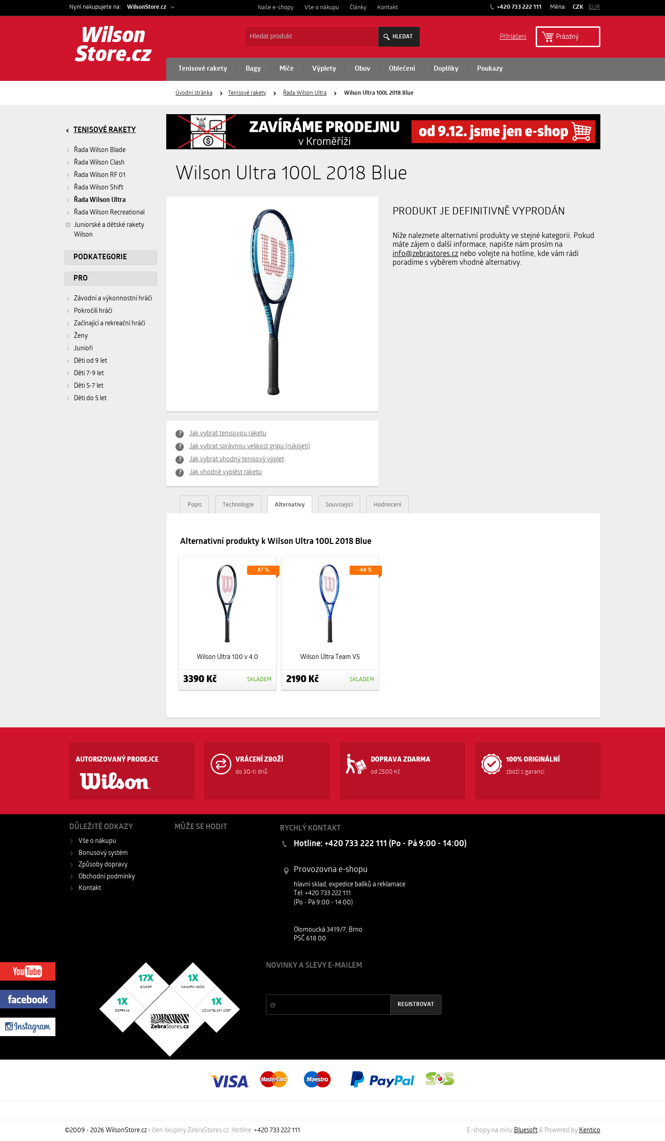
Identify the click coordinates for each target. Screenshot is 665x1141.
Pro (80, 278)
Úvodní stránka (193, 93)
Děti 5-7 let (88, 386)
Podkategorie (100, 257)
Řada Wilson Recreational (109, 212)
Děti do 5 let (90, 398)
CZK (578, 7)
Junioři (83, 348)
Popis (194, 505)
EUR (594, 7)
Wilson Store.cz (113, 46)
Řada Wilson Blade (100, 150)
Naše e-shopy (276, 8)
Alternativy (290, 505)
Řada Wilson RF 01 (100, 175)
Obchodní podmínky (107, 876)
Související (339, 505)
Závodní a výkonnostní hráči (113, 298)
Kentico (589, 1130)
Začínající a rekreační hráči (109, 323)
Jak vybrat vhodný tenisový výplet (236, 459)
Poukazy (490, 69)
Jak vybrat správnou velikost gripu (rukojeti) (249, 446)
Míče (286, 69)
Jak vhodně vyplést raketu (225, 472)
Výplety (324, 69)
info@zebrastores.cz (425, 254)
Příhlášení (513, 36)
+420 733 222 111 (519, 7)
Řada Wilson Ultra (304, 93)
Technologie (238, 505)
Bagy (253, 69)
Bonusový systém (103, 853)
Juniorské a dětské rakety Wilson (104, 229)
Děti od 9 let (90, 361)
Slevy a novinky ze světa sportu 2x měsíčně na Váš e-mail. (345, 983)
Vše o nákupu (321, 8)
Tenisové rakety (202, 69)
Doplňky (446, 69)
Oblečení (402, 69)
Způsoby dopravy (103, 864)
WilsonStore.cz (146, 7)
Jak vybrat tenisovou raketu (227, 433)
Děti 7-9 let (89, 373)
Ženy (81, 336)
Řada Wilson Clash (99, 162)
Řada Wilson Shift (98, 187)
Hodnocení (387, 505)
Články (358, 8)
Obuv (362, 69)
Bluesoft (526, 1130)
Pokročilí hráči (93, 311)
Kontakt (387, 8)
